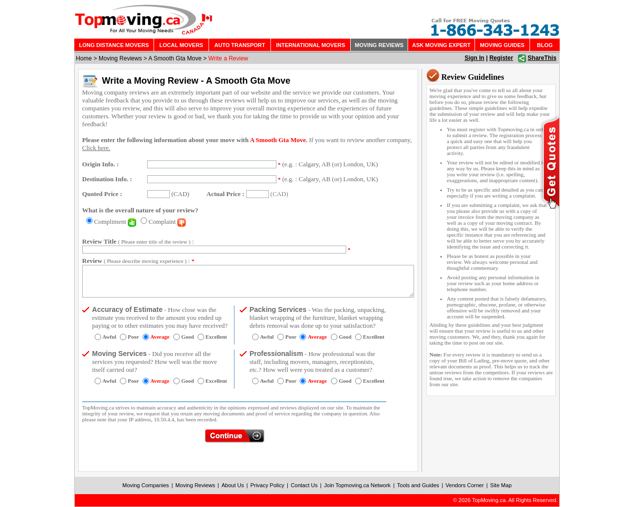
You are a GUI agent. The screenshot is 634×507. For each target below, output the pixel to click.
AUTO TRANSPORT (239, 45)
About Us (232, 485)
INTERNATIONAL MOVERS (310, 45)
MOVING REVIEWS (379, 45)
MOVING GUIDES (502, 45)
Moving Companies (145, 485)
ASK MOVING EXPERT (441, 45)
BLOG (545, 45)
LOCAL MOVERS (181, 45)
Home (84, 58)
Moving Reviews (120, 58)
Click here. (96, 148)
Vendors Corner (465, 485)
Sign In (474, 57)
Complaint (167, 221)
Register (501, 57)
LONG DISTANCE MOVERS (114, 45)
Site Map (501, 485)
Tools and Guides (418, 485)
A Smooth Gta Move (174, 58)
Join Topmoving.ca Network (357, 485)
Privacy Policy (267, 485)
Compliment (115, 221)
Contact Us (304, 485)
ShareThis (542, 57)
